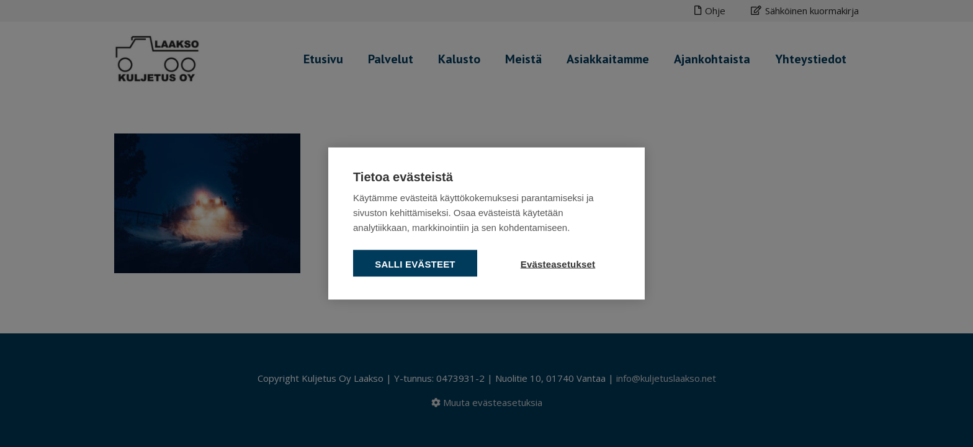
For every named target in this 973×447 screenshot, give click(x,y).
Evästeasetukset (558, 264)
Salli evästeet (415, 264)
